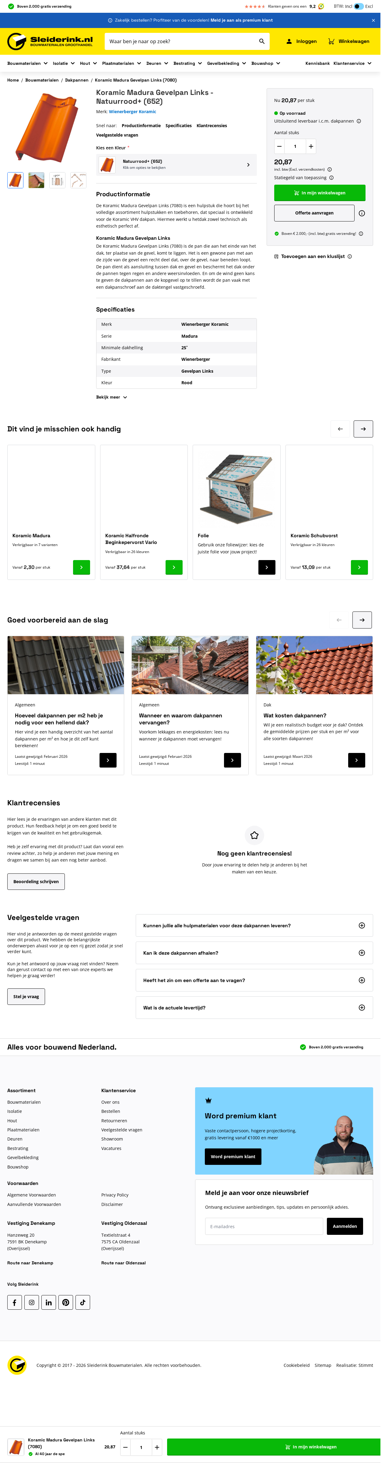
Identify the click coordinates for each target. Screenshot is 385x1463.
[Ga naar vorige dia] (339, 620)
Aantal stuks (286, 132)
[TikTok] (82, 1302)
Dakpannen (77, 80)
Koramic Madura (31, 535)
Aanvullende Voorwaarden (34, 1204)
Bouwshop (262, 63)
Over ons (110, 1102)
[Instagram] (31, 1302)
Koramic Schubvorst (314, 535)
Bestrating (184, 63)
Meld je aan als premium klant (242, 20)
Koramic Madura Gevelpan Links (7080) (136, 80)
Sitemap (323, 1365)
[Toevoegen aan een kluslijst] (364, 1447)
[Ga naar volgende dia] (362, 620)
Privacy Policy (114, 1195)
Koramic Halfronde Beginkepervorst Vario (131, 538)
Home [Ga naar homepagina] (13, 80)
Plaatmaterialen (118, 63)
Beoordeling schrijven (36, 881)
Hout (85, 63)
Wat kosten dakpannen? (295, 715)
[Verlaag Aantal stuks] (279, 146)
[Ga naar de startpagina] (50, 41)
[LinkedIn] (48, 1302)
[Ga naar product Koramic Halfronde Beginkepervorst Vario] (174, 567)
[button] (176, 165)
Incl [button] (348, 6)
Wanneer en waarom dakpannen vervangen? (180, 719)
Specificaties (179, 125)
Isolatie (60, 63)
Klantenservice (349, 63)
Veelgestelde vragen (117, 135)
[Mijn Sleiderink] (301, 41)
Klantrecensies (212, 125)
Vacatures (111, 1148)
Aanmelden (345, 1226)
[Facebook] (14, 1302)
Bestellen (110, 1111)
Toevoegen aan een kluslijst (309, 256)
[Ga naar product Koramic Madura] (81, 567)
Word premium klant (233, 1156)
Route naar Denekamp (30, 1263)
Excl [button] (369, 6)
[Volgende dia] (363, 428)
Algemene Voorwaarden (31, 1195)
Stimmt (366, 1365)
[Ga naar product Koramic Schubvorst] (359, 567)
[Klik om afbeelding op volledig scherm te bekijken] (46, 127)
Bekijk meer (112, 397)
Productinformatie (141, 125)
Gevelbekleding (223, 63)
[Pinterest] (65, 1302)
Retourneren (114, 1120)
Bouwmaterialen (24, 63)
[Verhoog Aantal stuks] (311, 146)
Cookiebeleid (297, 1365)
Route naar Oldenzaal (123, 1263)
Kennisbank (318, 63)
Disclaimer (112, 1204)
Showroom (112, 1139)
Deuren (153, 63)
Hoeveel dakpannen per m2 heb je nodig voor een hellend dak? (59, 719)
